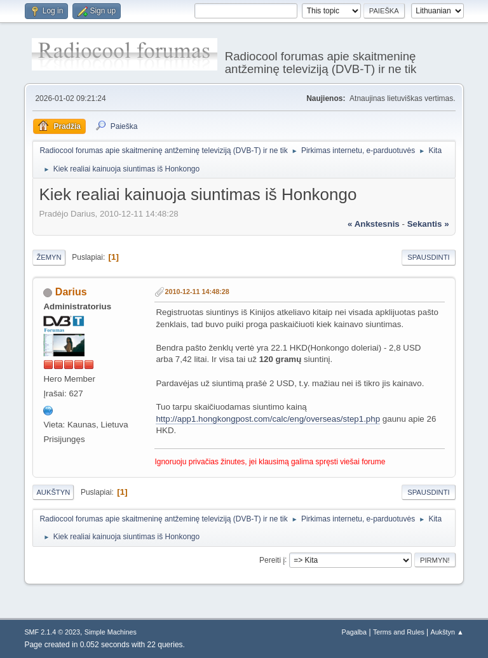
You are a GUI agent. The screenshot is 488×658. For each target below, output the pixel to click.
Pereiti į (272, 559)
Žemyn (48, 257)
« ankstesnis (374, 224)
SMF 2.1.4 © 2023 (52, 632)
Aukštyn (53, 492)
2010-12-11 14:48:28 (197, 291)
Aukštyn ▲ (447, 632)
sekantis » (428, 224)
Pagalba (354, 632)
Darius (71, 291)
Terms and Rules (398, 632)
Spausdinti (428, 257)
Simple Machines (111, 632)
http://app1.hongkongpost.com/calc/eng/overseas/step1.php (268, 419)
